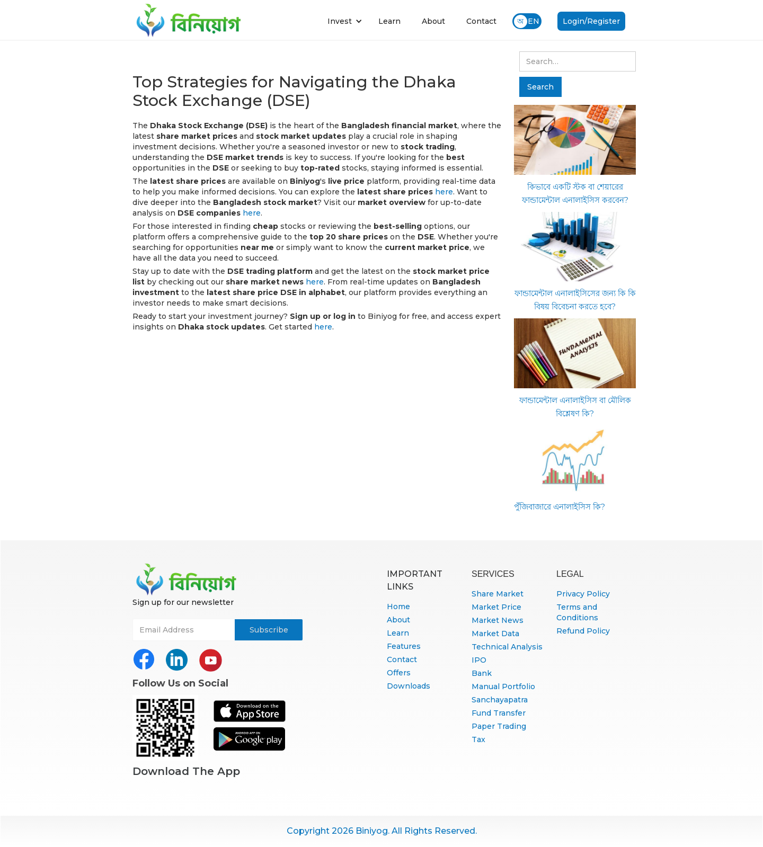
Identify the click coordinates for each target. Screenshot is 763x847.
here (444, 192)
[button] (345, 21)
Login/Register (591, 21)
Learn (389, 21)
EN (533, 21)
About (433, 21)
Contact (481, 21)
